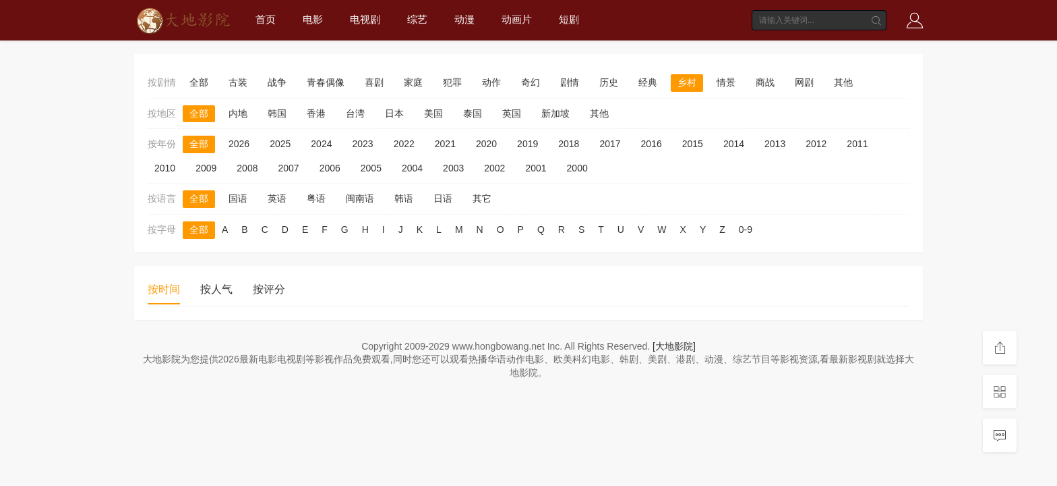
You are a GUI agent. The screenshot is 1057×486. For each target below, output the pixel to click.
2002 (494, 168)
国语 (238, 198)
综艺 (417, 19)
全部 (198, 82)
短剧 (569, 19)
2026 (239, 143)
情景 (726, 82)
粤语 (316, 198)
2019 (527, 143)
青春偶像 (325, 82)
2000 (577, 168)
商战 (765, 82)
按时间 (164, 289)
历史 (608, 82)
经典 (647, 82)
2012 (816, 143)
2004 (412, 168)
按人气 (216, 289)
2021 (445, 143)
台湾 (355, 113)
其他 (843, 82)
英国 (511, 113)
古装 (238, 82)
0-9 (745, 229)
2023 (362, 143)
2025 (280, 143)
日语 (442, 198)
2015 (692, 143)
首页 (265, 19)
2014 (733, 143)
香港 (316, 113)
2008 (247, 168)
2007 (288, 168)
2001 (535, 168)
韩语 (403, 198)
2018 (568, 143)
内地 (238, 113)
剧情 (569, 82)
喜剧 (374, 82)
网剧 (804, 82)
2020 (486, 143)
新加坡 (555, 113)
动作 (491, 82)
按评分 (269, 289)
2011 (857, 143)
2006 (330, 168)
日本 (394, 113)
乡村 (686, 82)
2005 (371, 168)
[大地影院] (674, 346)
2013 (774, 143)
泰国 (472, 113)
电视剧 (365, 19)
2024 (321, 143)
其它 (482, 198)
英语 (277, 198)
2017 (609, 143)
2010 (164, 168)
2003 (453, 168)
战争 (277, 82)
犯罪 (452, 82)
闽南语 (360, 198)
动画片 (517, 19)
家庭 (413, 82)
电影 (313, 19)
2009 (205, 168)
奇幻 (530, 82)
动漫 (464, 19)
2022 (404, 143)
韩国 (277, 113)
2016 (651, 143)
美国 (433, 113)
